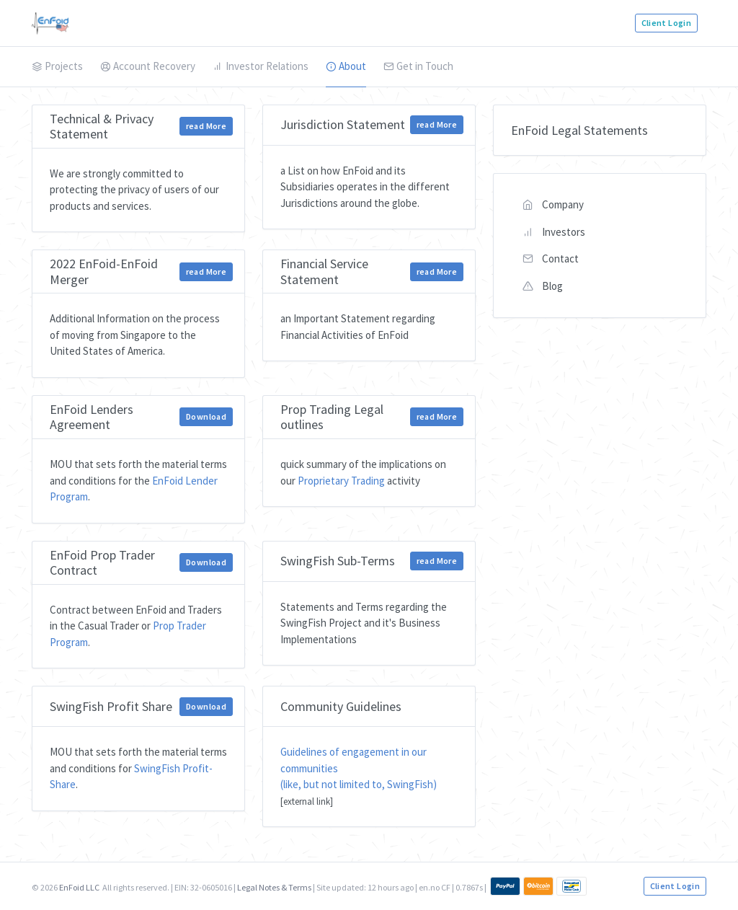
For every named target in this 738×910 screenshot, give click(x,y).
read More (206, 125)
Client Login (666, 22)
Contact (551, 258)
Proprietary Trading (341, 480)
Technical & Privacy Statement (102, 126)
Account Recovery (147, 66)
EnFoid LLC (79, 887)
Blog (543, 286)
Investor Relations (260, 66)
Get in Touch (418, 66)
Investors (554, 232)
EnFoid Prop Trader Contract (102, 563)
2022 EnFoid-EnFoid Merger (104, 271)
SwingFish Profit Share (111, 706)
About (346, 66)
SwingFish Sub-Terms (337, 560)
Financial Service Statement (324, 271)
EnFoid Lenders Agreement (91, 417)
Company (553, 204)
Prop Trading (315, 409)
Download (206, 416)
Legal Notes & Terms (274, 887)
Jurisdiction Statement (342, 124)
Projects (57, 66)
